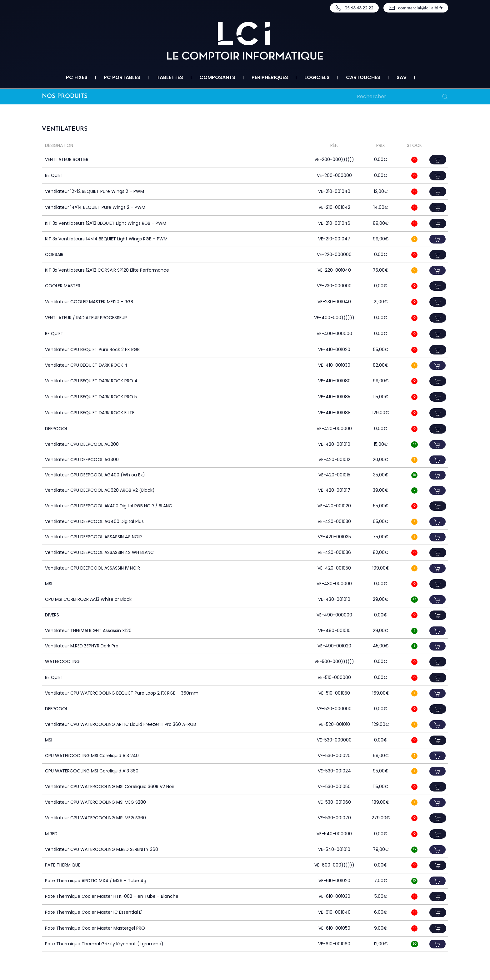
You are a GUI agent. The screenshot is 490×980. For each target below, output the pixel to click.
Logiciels (317, 77)
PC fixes (77, 77)
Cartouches (363, 77)
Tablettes (170, 77)
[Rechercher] (401, 96)
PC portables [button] (122, 77)
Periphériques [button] (270, 77)
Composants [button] (217, 77)
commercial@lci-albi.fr (416, 8)
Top (475, 965)
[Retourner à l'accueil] (245, 41)
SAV (402, 77)
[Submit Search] (445, 96)
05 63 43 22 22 (354, 8)
